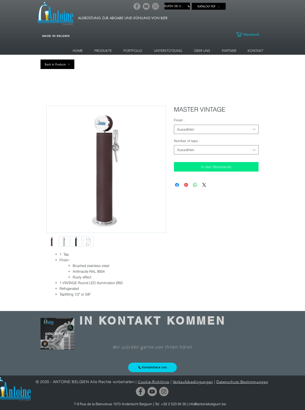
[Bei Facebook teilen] (177, 185)
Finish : (179, 120)
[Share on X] (204, 185)
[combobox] (216, 129)
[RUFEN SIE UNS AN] (177, 6)
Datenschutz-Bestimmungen (242, 382)
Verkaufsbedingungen (193, 382)
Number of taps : (187, 141)
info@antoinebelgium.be (207, 404)
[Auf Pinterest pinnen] (186, 185)
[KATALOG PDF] (209, 6)
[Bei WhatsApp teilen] (195, 185)
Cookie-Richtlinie (153, 382)
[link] (250, 34)
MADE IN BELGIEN (56, 36)
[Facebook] (136, 6)
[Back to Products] (57, 64)
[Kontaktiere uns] (152, 367)
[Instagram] (155, 6)
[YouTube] (146, 6)
